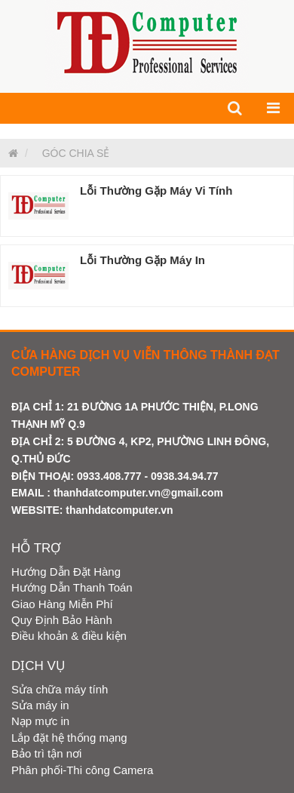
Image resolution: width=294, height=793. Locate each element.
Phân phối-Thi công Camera (82, 770)
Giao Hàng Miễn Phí (62, 604)
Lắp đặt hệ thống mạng (69, 737)
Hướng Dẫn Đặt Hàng (66, 571)
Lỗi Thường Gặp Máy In (142, 260)
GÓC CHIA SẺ (76, 153)
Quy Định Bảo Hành (61, 619)
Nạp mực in (40, 721)
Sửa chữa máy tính (59, 689)
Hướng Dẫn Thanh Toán (72, 587)
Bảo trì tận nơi (46, 753)
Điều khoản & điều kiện (69, 635)
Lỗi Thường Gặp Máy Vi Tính (156, 190)
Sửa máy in (40, 705)
